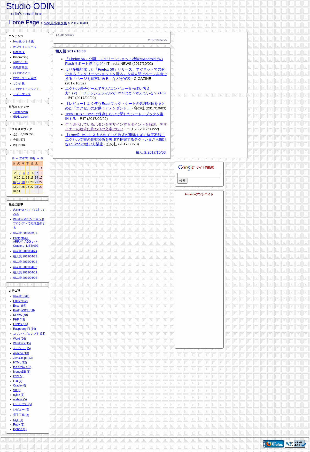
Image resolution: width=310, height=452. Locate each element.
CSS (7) (18, 376)
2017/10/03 (156, 152)
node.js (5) (20, 399)
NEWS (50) (20, 315)
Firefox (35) (20, 324)
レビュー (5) (21, 409)
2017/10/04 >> (157, 40)
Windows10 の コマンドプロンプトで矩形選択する (29, 223)
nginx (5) (18, 394)
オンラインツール (24, 47)
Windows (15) (22, 343)
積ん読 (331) (21, 296)
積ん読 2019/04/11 (25, 272)
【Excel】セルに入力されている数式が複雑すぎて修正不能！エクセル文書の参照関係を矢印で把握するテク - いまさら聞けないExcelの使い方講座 (115, 139)
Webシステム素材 (24, 78)
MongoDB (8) (21, 371)
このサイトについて (26, 88)
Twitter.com (20, 112)
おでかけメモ (22, 72)
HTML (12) (20, 362)
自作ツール (20, 62)
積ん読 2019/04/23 (25, 256)
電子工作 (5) (21, 415)
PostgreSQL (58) (24, 310)
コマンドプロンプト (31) (29, 333)
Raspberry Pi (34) (24, 328)
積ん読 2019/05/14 (25, 233)
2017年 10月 (27, 158)
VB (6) (17, 390)
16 (14, 182)
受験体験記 (20, 67)
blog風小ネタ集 (55, 23)
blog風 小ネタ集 (23, 41)
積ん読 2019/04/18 (25, 261)
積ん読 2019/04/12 (25, 267)
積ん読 (141, 152)
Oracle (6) (19, 385)
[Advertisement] (211, 62)
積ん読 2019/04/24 (25, 251)
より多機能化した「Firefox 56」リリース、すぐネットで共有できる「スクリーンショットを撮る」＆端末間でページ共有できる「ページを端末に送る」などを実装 (116, 74)
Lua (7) (17, 381)
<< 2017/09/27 (64, 35)
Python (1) (19, 429)
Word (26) (19, 338)
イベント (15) (22, 348)
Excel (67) (19, 305)
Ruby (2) (18, 424)
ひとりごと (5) (22, 404)
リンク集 (19, 83)
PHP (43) (19, 319)
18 (22, 182)
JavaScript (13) (23, 358)
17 (18, 182)
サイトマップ (22, 94)
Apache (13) (21, 353)
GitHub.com (20, 116)
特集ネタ (19, 52)
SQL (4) (18, 420)
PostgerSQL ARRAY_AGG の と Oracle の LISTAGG (26, 241)
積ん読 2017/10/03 (70, 51)
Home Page (23, 22)
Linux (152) (20, 301)
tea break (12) (22, 367)
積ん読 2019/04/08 (25, 277)
